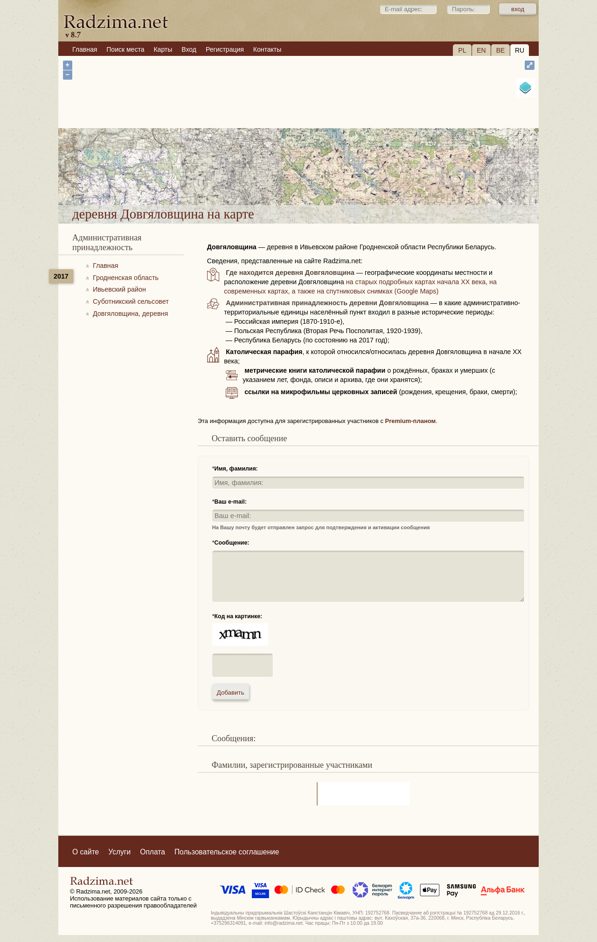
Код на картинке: (239, 616)
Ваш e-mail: (231, 501)
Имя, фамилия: (236, 468)
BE (500, 50)
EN (481, 50)
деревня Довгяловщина (350, 180)
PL (462, 50)
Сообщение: (232, 542)
